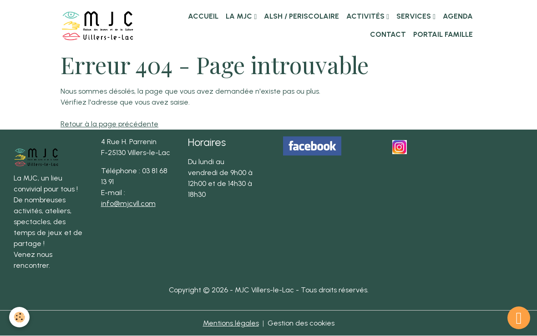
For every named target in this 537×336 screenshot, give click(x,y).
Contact (387, 34)
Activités (366, 16)
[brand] (98, 25)
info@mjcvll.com (128, 203)
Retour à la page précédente (109, 124)
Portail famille (443, 34)
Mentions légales (231, 323)
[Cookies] (19, 317)
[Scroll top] (518, 317)
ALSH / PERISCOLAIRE (301, 16)
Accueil (203, 16)
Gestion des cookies (301, 323)
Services (414, 16)
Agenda (458, 16)
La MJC (240, 16)
